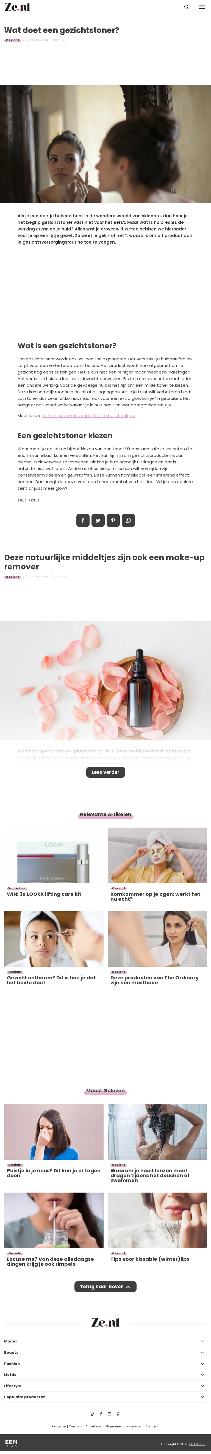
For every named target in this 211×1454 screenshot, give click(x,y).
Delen (83, 520)
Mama (10, 1341)
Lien (65, 40)
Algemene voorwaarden (123, 1426)
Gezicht (12, 40)
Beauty (11, 1352)
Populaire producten (25, 1396)
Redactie (59, 1426)
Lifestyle (12, 1386)
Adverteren (93, 1426)
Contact (151, 1426)
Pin (113, 520)
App (128, 520)
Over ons (75, 1426)
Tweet (98, 520)
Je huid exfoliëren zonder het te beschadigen (88, 415)
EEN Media (197, 1444)
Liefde (10, 1374)
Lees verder (106, 772)
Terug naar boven (102, 1286)
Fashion (12, 1363)
